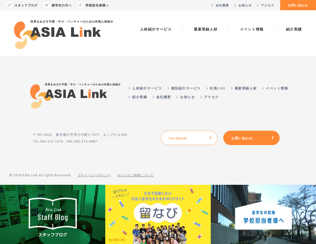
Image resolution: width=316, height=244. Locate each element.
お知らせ (245, 5)
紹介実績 (294, 29)
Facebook (178, 138)
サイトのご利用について (135, 175)
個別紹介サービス (186, 88)
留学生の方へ (57, 5)
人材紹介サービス (156, 29)
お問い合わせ (298, 5)
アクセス (267, 5)
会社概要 (222, 5)
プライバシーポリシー (94, 175)
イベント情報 (252, 29)
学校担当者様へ (93, 5)
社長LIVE (217, 88)
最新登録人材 (205, 29)
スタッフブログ (22, 5)
